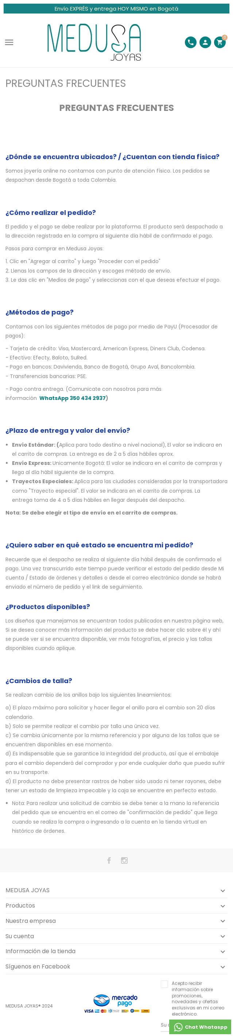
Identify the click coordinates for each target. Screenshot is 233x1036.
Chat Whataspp (200, 1027)
